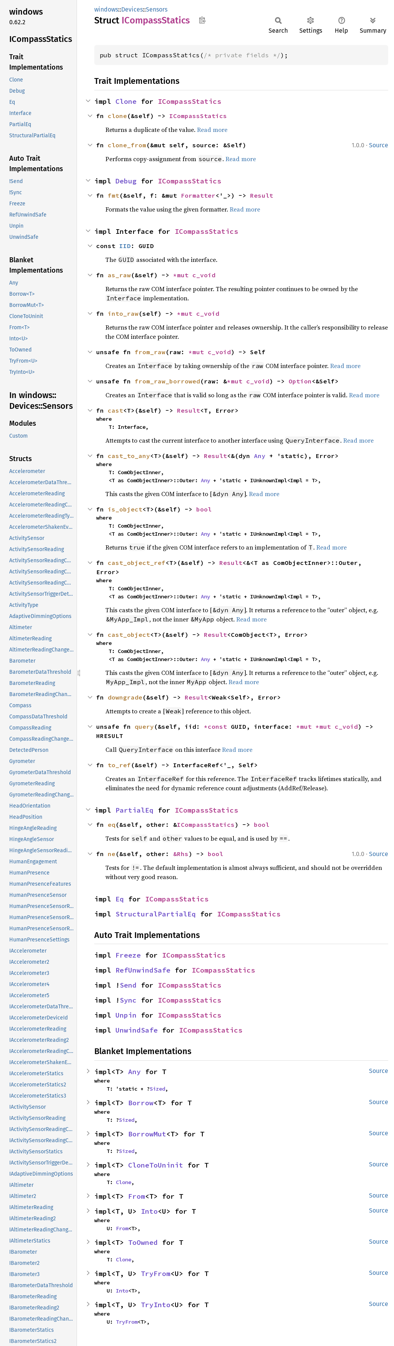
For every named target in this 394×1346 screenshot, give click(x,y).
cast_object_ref (136, 562)
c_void (203, 275)
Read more (212, 129)
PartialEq (134, 810)
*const (217, 726)
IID (125, 246)
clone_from (127, 145)
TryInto (155, 1304)
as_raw (119, 275)
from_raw (150, 352)
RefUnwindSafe (142, 970)
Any (259, 456)
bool (204, 509)
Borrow (141, 1102)
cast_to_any (129, 456)
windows (106, 9)
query (144, 726)
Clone (126, 101)
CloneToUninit (155, 1165)
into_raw (123, 313)
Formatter (198, 195)
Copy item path (202, 20)
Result (261, 195)
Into (149, 1211)
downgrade (125, 697)
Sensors (156, 9)
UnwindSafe (136, 1030)
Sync (128, 1000)
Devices (132, 9)
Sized (157, 1088)
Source (378, 145)
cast (115, 410)
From (136, 1196)
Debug (126, 181)
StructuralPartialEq (155, 914)
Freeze (128, 955)
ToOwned (143, 1242)
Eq (119, 899)
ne (111, 854)
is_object (125, 509)
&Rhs (181, 854)
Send (128, 985)
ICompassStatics (189, 101)
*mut (182, 275)
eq (111, 824)
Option (300, 381)
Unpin (126, 1015)
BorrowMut (147, 1133)
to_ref (119, 765)
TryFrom (155, 1273)
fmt (113, 195)
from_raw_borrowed (167, 381)
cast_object (129, 634)
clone (117, 116)
